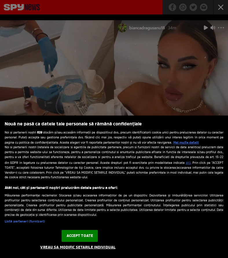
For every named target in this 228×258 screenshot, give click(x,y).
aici (188, 163)
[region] (114, 187)
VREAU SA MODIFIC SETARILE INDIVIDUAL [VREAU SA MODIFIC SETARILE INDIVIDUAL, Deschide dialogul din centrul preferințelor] (77, 247)
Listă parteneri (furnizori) (25, 221)
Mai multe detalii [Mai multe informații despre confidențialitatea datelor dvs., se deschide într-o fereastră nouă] (186, 142)
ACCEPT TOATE (80, 236)
